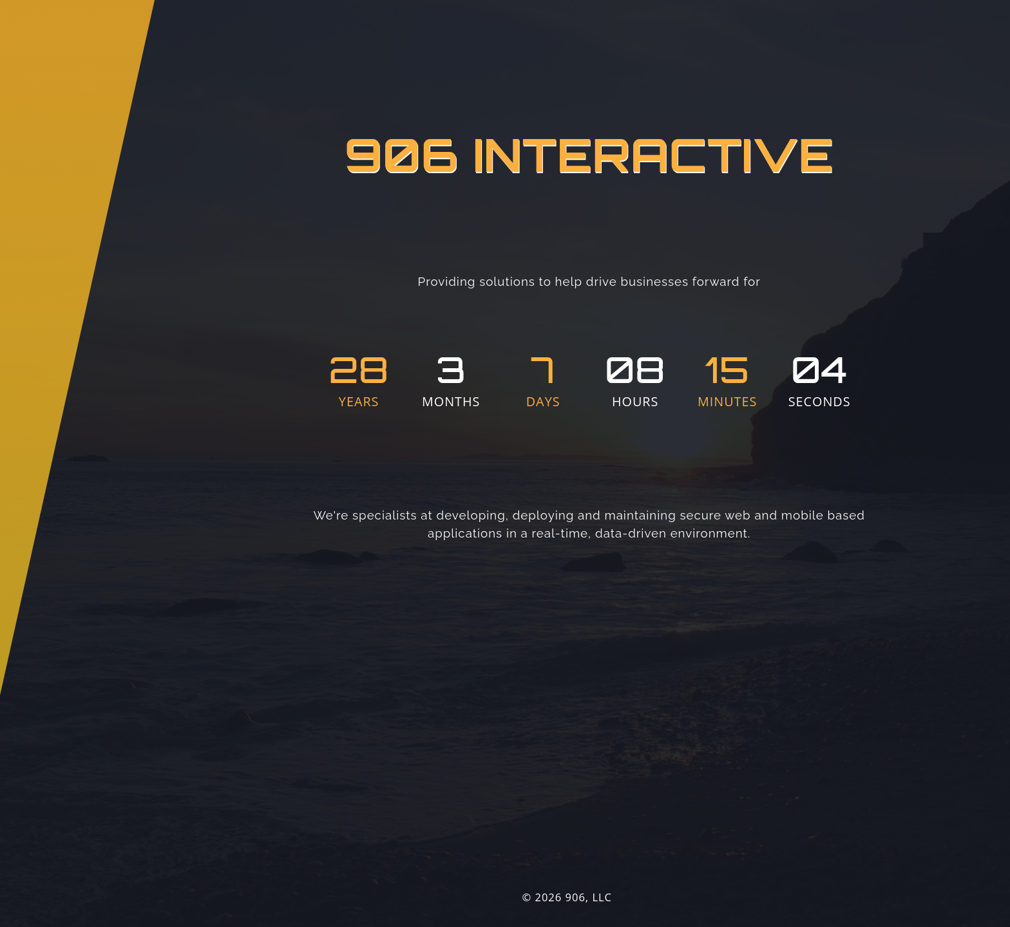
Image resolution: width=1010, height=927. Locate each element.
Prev (965, 481)
